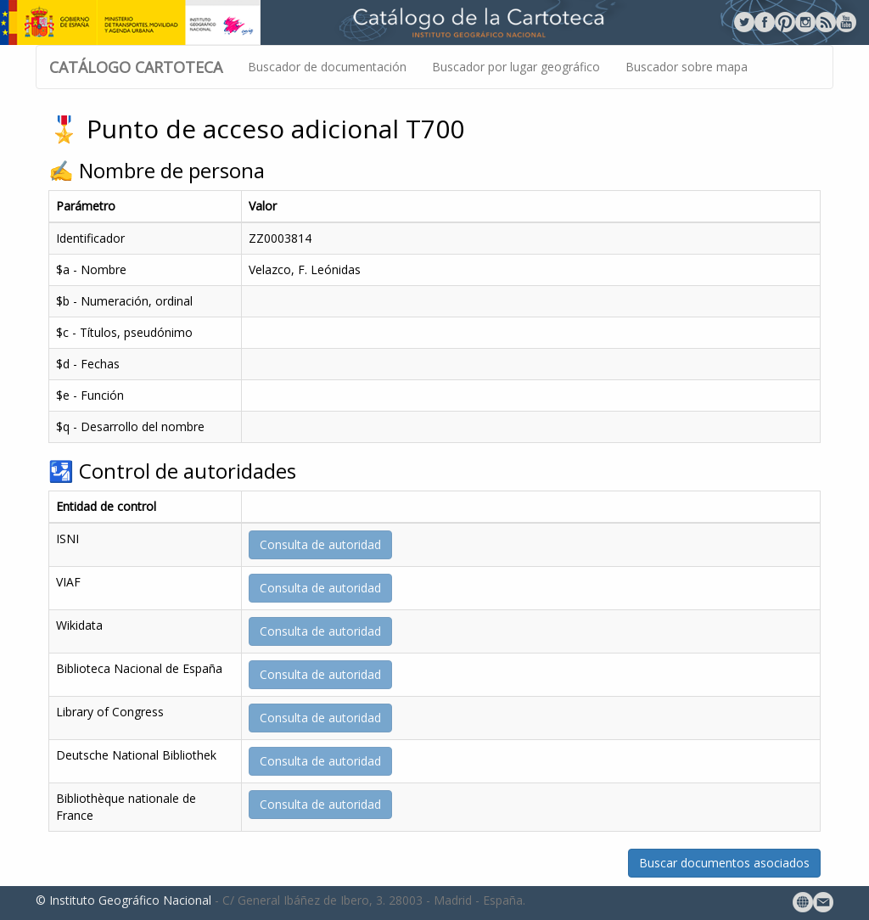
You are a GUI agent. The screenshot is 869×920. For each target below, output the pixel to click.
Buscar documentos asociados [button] (724, 863)
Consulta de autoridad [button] (320, 544)
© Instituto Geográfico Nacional (123, 900)
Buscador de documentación (327, 67)
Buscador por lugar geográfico (516, 67)
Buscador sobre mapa (686, 67)
